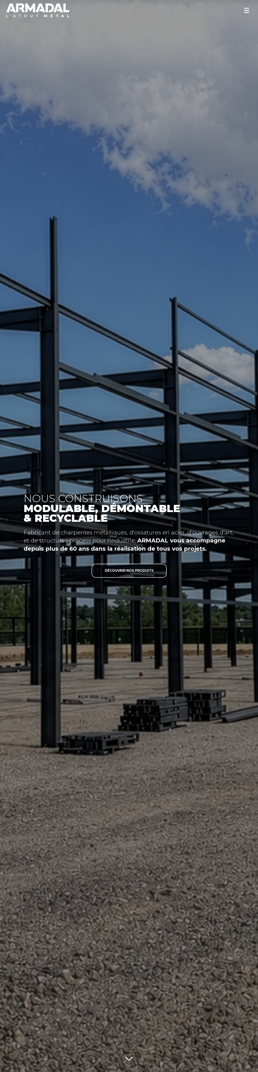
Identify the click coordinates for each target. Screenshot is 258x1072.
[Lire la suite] (129, 1058)
